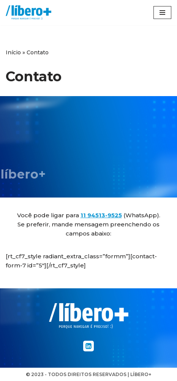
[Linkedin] (88, 346)
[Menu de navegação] (162, 12)
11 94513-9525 (101, 215)
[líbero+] (28, 12)
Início (13, 52)
